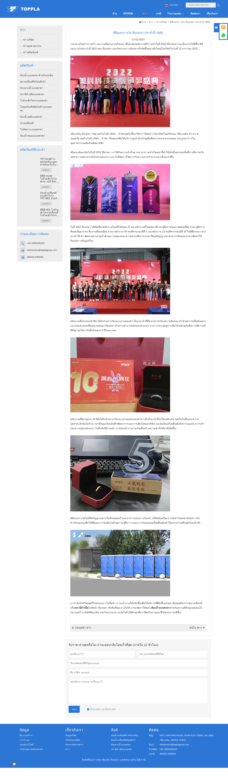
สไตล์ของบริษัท (72, 740)
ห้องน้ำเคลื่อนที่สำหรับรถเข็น (124, 735)
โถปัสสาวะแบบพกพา (31, 129)
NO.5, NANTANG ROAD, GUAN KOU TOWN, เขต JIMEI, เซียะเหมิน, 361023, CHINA (187, 737)
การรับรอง (24, 740)
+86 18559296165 (35, 243)
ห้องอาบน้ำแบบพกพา (31, 88)
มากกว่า (46, 170)
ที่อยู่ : (151, 735)
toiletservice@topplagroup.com (42, 250)
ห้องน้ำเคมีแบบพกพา (31, 117)
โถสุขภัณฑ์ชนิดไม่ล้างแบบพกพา (36, 109)
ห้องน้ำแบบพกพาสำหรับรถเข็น (36, 75)
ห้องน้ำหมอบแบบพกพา (32, 135)
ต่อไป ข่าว (197, 628)
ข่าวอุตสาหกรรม (32, 46)
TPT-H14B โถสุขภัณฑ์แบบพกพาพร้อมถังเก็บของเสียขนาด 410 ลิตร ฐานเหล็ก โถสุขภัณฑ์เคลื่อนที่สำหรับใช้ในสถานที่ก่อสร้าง (49, 162)
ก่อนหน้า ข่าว (81, 628)
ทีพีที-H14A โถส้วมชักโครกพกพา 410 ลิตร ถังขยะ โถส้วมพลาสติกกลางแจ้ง (49, 179)
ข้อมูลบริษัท (70, 735)
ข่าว (151, 22)
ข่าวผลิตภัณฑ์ (30, 52)
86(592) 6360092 (35, 257)
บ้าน (142, 22)
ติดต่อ (153, 730)
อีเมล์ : (152, 744)
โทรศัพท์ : (153, 749)
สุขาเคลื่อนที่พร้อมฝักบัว (33, 81)
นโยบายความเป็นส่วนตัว (31, 749)
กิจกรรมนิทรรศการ (74, 744)
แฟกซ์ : (152, 754)
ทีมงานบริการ (26, 735)
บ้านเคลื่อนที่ (27, 123)
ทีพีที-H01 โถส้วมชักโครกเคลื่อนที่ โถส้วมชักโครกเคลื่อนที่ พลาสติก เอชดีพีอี (49, 212)
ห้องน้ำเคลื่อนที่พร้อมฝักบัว (123, 740)
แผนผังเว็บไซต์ (26, 744)
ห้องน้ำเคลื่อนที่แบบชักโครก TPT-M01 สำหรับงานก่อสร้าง (49, 196)
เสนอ (74, 709)
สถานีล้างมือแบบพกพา (32, 94)
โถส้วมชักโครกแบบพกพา (34, 100)
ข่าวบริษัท (161, 22)
